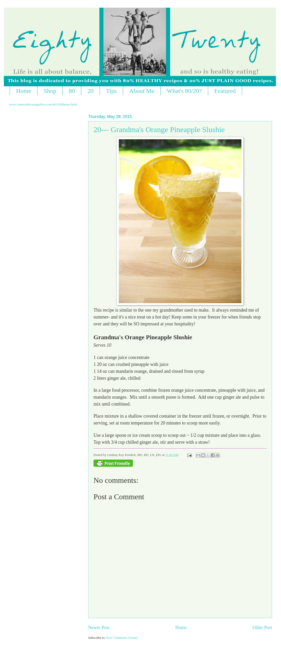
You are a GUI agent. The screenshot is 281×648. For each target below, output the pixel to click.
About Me (141, 91)
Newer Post (99, 627)
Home (23, 91)
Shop (50, 91)
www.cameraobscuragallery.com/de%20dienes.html (43, 104)
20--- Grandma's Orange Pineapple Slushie (159, 129)
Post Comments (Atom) (121, 638)
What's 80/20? (184, 91)
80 (72, 91)
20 (90, 91)
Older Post (262, 627)
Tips (111, 91)
